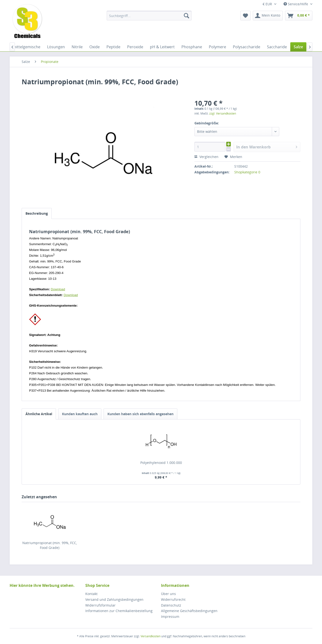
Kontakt (91, 593)
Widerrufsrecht (173, 599)
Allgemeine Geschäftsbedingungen (189, 610)
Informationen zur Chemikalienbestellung (119, 610)
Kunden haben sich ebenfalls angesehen (140, 414)
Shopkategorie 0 (247, 172)
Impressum (170, 616)
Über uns (168, 593)
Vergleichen (206, 156)
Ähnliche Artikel (38, 414)
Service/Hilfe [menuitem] (296, 4)
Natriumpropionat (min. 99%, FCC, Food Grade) (49, 545)
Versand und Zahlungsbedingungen (114, 599)
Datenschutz (171, 605)
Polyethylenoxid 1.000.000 (161, 462)
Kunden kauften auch (80, 414)
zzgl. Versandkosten (222, 113)
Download (58, 289)
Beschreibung (36, 213)
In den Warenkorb (266, 146)
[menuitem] (149, 15)
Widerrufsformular (100, 605)
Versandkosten (151, 636)
